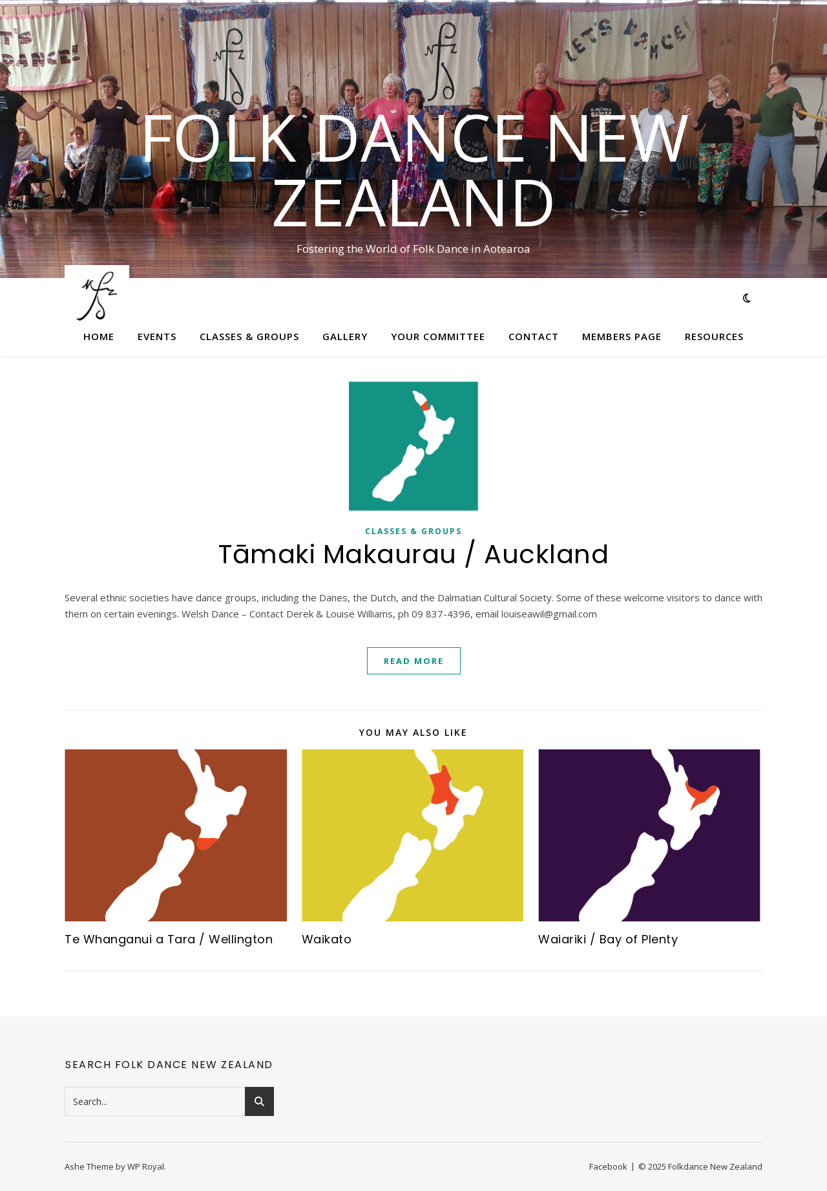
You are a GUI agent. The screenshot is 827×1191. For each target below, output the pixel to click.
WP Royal (145, 1166)
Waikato (327, 939)
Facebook (608, 1166)
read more (414, 661)
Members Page (622, 336)
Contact (533, 336)
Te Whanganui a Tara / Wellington (169, 939)
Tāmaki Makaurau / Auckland (413, 554)
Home (98, 336)
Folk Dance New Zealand (414, 168)
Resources (714, 336)
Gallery (345, 336)
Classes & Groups (249, 336)
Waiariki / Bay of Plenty (608, 939)
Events (157, 336)
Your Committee (438, 336)
